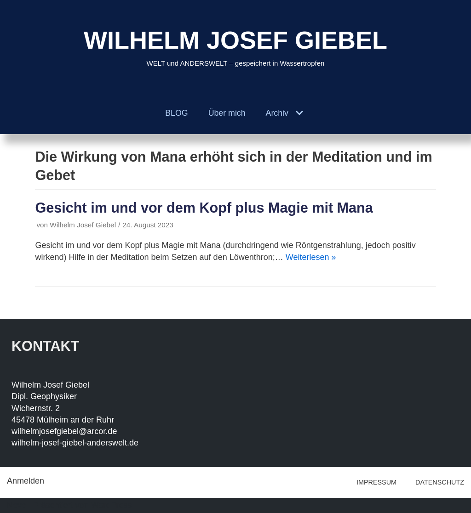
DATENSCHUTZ (439, 482)
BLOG (176, 113)
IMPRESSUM (376, 482)
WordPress (111, 505)
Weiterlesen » (311, 257)
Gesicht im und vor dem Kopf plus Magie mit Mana (204, 207)
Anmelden (25, 480)
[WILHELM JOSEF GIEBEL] (235, 46)
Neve (16, 505)
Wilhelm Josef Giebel (83, 225)
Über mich (227, 113)
